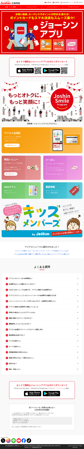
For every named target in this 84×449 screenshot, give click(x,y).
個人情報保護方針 (10, 445)
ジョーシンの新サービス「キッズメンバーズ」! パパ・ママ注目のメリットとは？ (42, 251)
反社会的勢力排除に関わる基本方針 (51, 445)
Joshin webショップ (68, 2)
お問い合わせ (79, 2)
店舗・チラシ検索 (10, 7)
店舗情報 (57, 2)
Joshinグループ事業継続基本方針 (33, 447)
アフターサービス (73, 7)
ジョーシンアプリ (31, 7)
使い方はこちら (10, 174)
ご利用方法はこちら (11, 145)
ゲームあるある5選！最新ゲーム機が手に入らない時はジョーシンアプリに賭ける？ (42, 254)
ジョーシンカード (52, 7)
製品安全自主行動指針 (35, 445)
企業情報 (49, 2)
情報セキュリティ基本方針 (22, 445)
